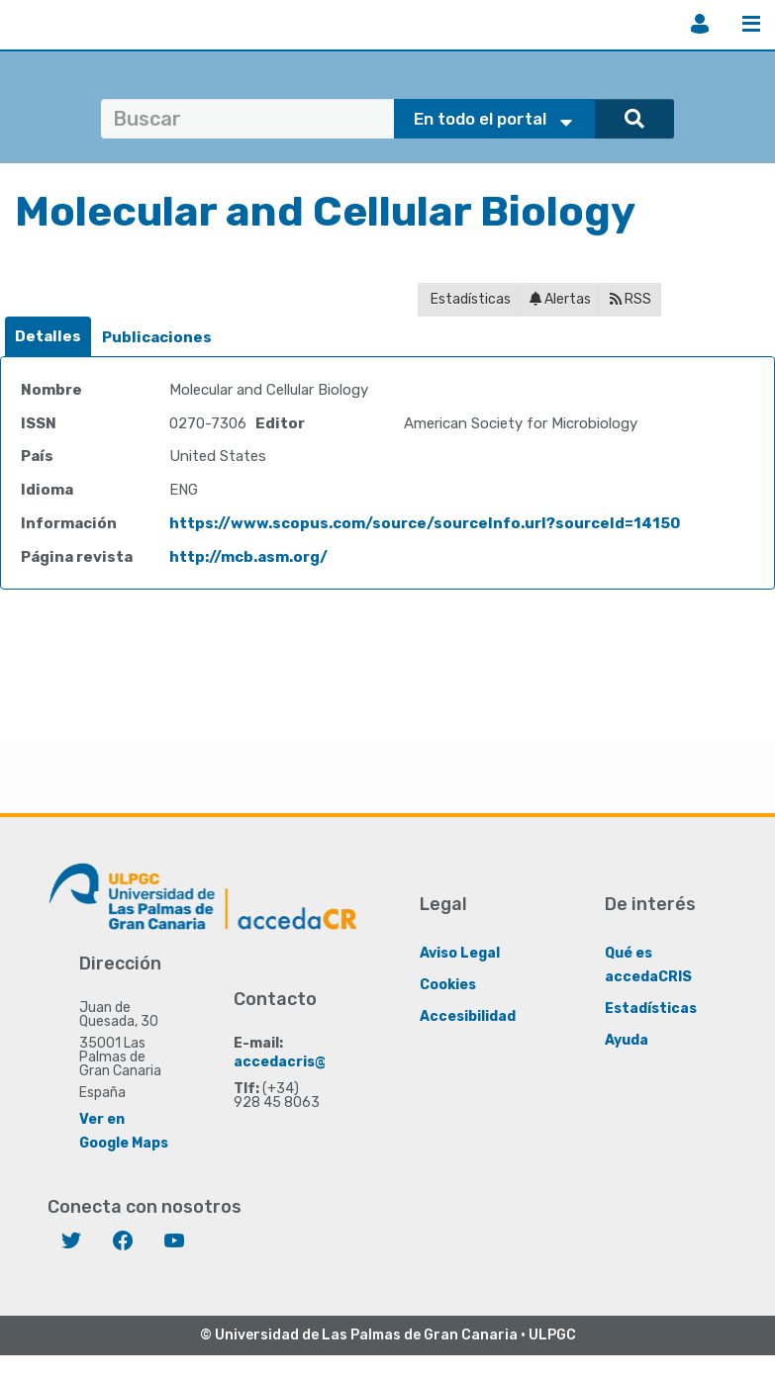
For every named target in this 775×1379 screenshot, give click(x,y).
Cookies (448, 984)
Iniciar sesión (700, 24)
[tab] (48, 337)
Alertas (560, 299)
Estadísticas (469, 299)
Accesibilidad (468, 1016)
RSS (630, 299)
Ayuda (626, 1040)
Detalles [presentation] (48, 336)
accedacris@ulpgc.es (310, 1062)
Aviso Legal (460, 953)
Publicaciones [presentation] (157, 337)
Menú (751, 24)
